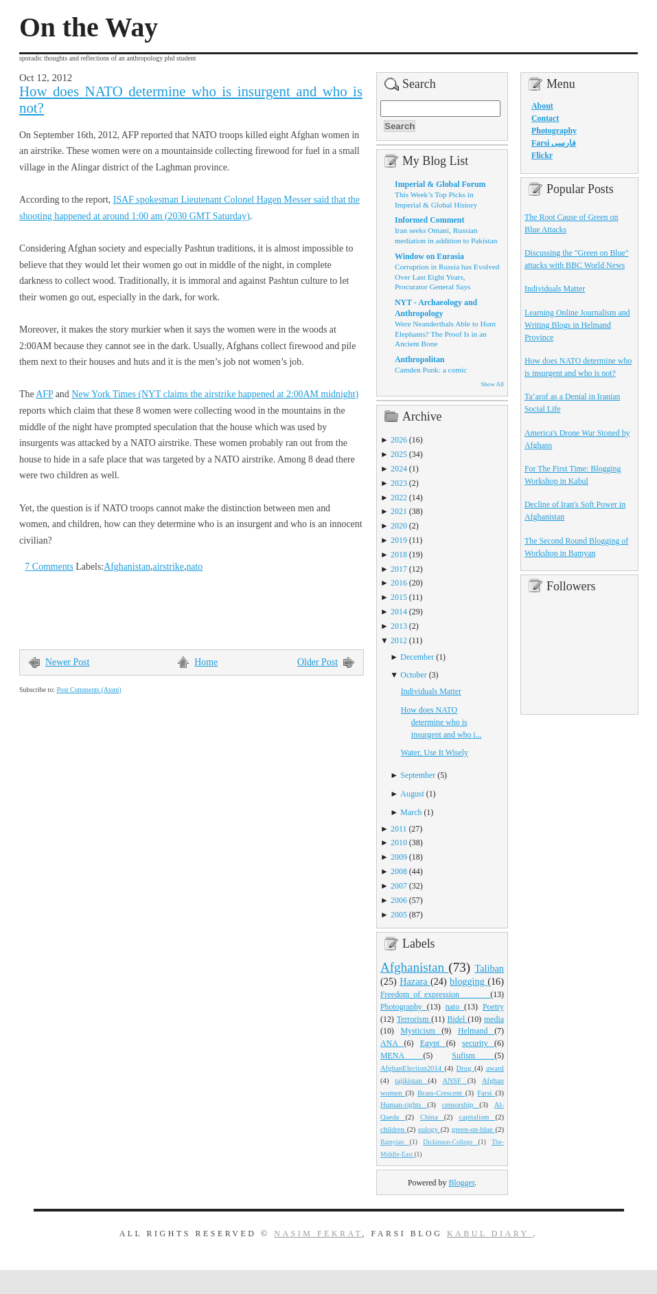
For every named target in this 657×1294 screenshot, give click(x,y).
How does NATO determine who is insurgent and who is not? (190, 99)
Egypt (433, 1043)
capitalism (477, 1117)
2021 (399, 511)
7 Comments (49, 566)
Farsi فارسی (553, 143)
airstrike (167, 566)
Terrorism (414, 1019)
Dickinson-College (450, 1142)
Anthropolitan (419, 359)
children (393, 1129)
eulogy (429, 1129)
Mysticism (420, 1031)
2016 (399, 583)
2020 (399, 526)
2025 (399, 454)
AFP (44, 394)
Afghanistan (127, 566)
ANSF (455, 1080)
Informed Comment (429, 220)
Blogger (461, 1182)
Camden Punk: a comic (431, 370)
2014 (399, 611)
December (417, 657)
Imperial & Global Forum (440, 184)
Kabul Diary (490, 1233)
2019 (399, 540)
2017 (399, 569)
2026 (399, 440)
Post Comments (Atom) (88, 689)
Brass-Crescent (441, 1093)
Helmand (476, 1031)
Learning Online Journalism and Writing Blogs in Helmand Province (577, 325)
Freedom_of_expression (435, 994)
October (413, 675)
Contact (545, 118)
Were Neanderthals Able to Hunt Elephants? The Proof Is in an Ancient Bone (445, 334)
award (495, 1068)
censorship (461, 1104)
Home (206, 662)
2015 (399, 597)
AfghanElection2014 (412, 1068)
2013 (399, 626)
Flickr (542, 155)
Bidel (458, 1019)
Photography (403, 1007)
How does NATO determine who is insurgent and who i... (441, 722)
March (411, 812)
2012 (399, 640)
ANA (392, 1043)
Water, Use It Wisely (434, 752)
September (417, 775)
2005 (399, 914)
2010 (399, 842)
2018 (399, 554)
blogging (468, 981)
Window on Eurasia (429, 256)
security (478, 1043)
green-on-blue (474, 1129)
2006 (399, 900)
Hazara (415, 981)
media (494, 1019)
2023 (399, 483)
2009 (399, 857)
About (542, 106)
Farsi (486, 1093)
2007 (399, 886)
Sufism (473, 1055)
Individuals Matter (431, 691)
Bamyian (395, 1142)
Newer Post (67, 662)
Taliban (489, 968)
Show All (492, 384)
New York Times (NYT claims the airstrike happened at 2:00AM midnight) (214, 394)
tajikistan (411, 1080)
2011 (398, 829)
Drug (465, 1068)
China (432, 1117)
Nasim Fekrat (318, 1233)
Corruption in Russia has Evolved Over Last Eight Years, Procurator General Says (447, 277)
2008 (399, 871)
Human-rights (403, 1104)
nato (194, 566)
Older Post (317, 662)
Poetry (493, 1007)
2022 (399, 497)
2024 (399, 468)
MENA (401, 1055)
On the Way (88, 27)
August (412, 794)
